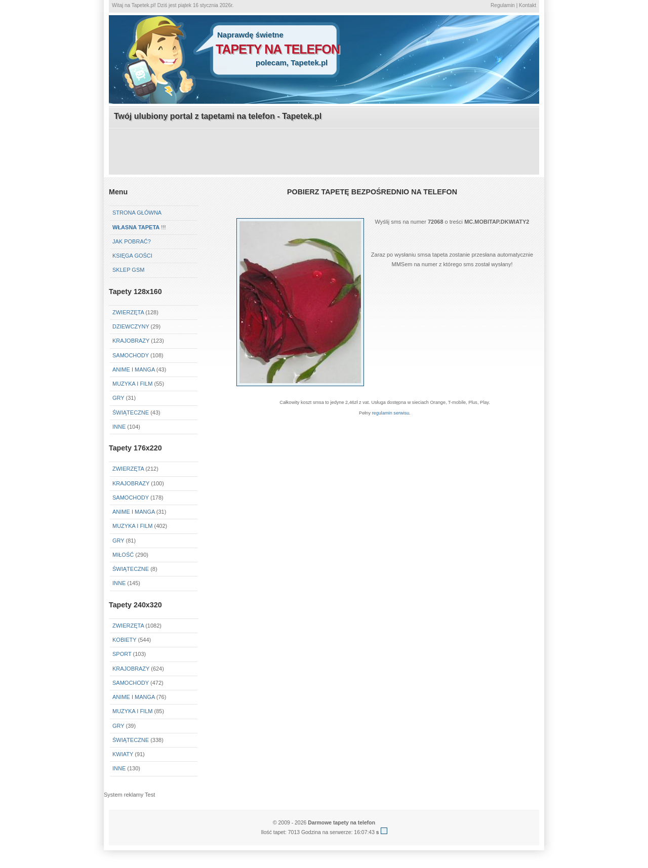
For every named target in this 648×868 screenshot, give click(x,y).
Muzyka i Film (132, 384)
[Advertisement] (324, 152)
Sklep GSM (128, 270)
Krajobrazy (130, 341)
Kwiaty (122, 754)
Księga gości (132, 256)
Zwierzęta (128, 312)
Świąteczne (130, 412)
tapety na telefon (278, 49)
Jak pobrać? (131, 241)
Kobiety (124, 640)
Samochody (130, 355)
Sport (122, 654)
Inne (119, 427)
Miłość (123, 555)
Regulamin (503, 5)
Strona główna (136, 213)
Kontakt (527, 5)
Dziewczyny (130, 326)
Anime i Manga (133, 369)
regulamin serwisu (391, 413)
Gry (118, 398)
